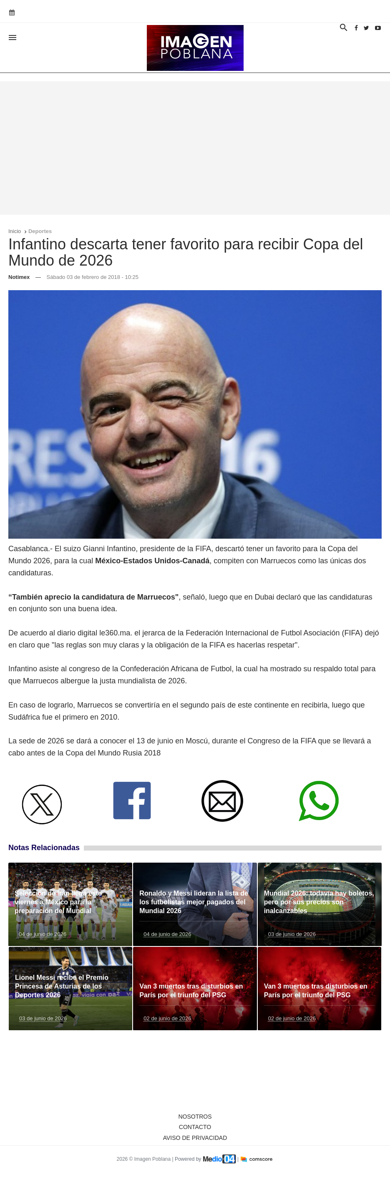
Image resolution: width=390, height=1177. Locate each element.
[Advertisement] (195, 148)
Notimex (19, 277)
